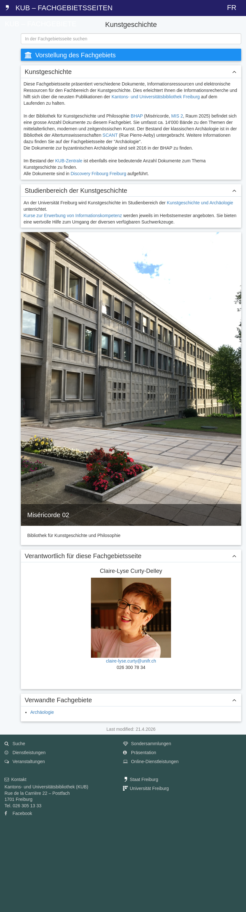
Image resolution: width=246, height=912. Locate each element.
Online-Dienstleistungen (151, 761)
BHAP (137, 115)
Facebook (18, 813)
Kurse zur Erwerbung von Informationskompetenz (72, 215)
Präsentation (139, 752)
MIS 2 (177, 115)
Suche (14, 743)
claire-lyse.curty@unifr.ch (131, 661)
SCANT (110, 135)
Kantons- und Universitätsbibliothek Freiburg (155, 96)
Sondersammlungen (147, 743)
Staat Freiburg (140, 779)
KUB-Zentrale (68, 160)
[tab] (8, 48)
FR (231, 8)
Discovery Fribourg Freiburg (98, 173)
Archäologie (42, 712)
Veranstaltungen (24, 761)
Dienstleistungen (24, 752)
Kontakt (15, 779)
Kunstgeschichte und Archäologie (200, 202)
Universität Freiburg (146, 788)
